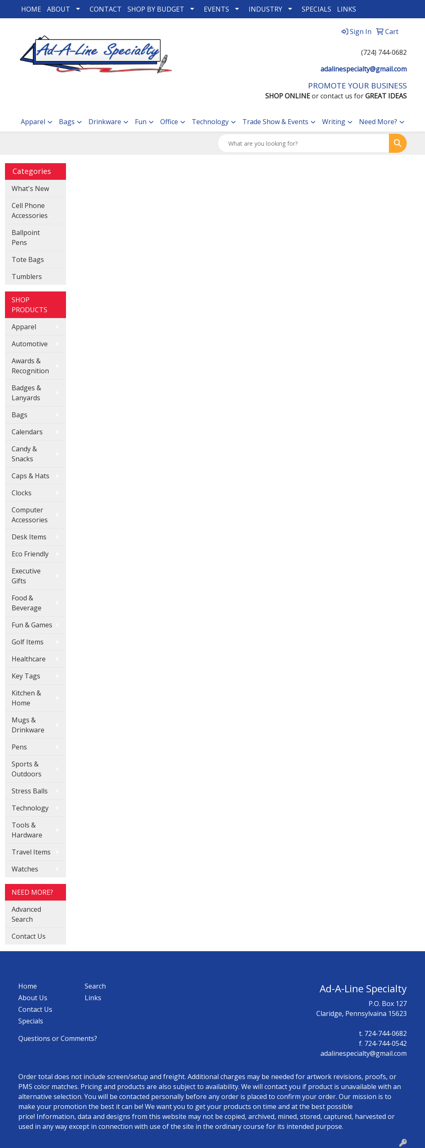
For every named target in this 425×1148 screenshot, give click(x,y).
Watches (25, 869)
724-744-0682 (385, 1033)
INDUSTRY (265, 9)
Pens (19, 746)
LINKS (346, 9)
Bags (67, 121)
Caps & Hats (30, 475)
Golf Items (28, 641)
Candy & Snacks (24, 453)
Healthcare (29, 658)
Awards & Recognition (30, 365)
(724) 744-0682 (384, 52)
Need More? (378, 121)
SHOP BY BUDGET (155, 9)
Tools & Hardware (27, 830)
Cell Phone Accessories (30, 210)
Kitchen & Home (26, 697)
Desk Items (29, 536)
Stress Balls (30, 791)
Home (27, 986)
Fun (141, 121)
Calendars (27, 431)
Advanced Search (26, 914)
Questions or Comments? (57, 1038)
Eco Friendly (30, 553)
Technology (210, 121)
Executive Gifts (26, 575)
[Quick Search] (303, 143)
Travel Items (31, 852)
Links (93, 997)
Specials (30, 1021)
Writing (333, 121)
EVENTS (216, 9)
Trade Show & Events (275, 121)
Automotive (30, 343)
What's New (30, 188)
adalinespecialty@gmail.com (363, 68)
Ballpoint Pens (26, 237)
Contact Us (29, 936)
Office (169, 121)
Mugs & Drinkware (28, 724)
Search (95, 986)
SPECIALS (316, 9)
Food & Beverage (27, 602)
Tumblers (27, 276)
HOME (31, 9)
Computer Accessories (30, 514)
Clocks (22, 492)
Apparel (33, 121)
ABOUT (58, 9)
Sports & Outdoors (27, 768)
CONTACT (106, 9)
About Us (32, 997)
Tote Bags (28, 259)
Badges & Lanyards (26, 392)
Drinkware (104, 121)
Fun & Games (32, 624)
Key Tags (26, 675)
